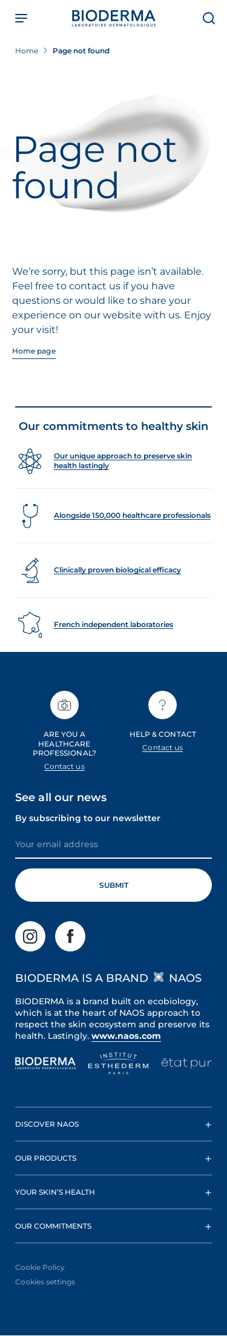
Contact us (64, 766)
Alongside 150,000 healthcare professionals (132, 515)
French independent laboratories (113, 624)
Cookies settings (45, 1281)
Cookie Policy (40, 1267)
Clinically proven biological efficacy (117, 569)
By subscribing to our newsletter (87, 818)
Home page (34, 350)
